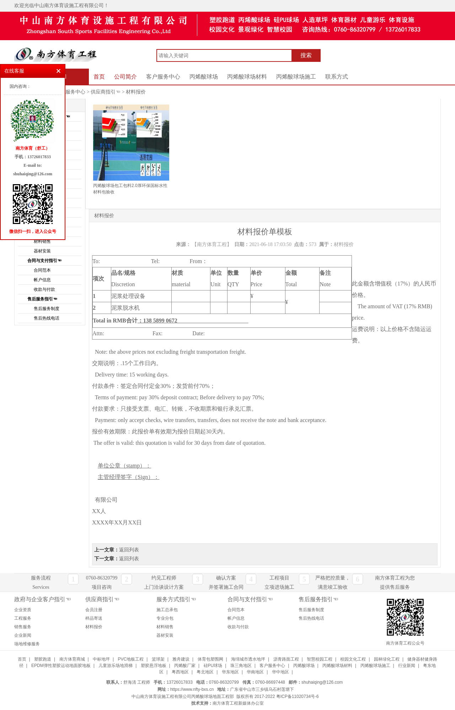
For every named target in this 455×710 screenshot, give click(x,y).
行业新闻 (406, 665)
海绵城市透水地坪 (248, 659)
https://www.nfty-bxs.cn (192, 689)
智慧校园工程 (319, 659)
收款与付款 (44, 289)
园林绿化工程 (387, 659)
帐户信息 (42, 279)
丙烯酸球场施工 (296, 77)
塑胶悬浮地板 (153, 665)
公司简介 (125, 77)
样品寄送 (93, 618)
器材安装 (164, 635)
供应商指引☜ (106, 92)
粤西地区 (180, 671)
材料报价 (136, 92)
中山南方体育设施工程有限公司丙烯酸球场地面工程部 (183, 696)
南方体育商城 (72, 659)
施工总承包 (167, 609)
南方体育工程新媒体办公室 (238, 703)
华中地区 (280, 671)
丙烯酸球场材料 (247, 77)
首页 (99, 77)
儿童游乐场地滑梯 (115, 665)
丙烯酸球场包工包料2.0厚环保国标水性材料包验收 (130, 188)
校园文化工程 (353, 659)
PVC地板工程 (131, 659)
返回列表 (129, 549)
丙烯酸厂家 (185, 665)
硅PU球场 (213, 665)
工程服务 (22, 618)
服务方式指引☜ (176, 599)
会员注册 (93, 609)
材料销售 (164, 626)
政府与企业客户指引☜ (42, 599)
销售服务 (22, 626)
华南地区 (255, 671)
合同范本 (42, 270)
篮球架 (158, 659)
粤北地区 (205, 671)
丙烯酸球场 (203, 77)
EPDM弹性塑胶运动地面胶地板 (61, 665)
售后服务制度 (46, 308)
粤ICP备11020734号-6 (297, 696)
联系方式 (336, 77)
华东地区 (230, 671)
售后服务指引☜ (42, 299)
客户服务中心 (163, 77)
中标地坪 (101, 659)
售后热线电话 (46, 318)
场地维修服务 (27, 643)
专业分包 (164, 618)
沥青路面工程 (286, 659)
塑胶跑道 (42, 659)
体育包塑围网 (210, 659)
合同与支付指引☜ (44, 260)
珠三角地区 (241, 665)
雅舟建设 (180, 659)
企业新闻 (22, 635)
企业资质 (22, 609)
